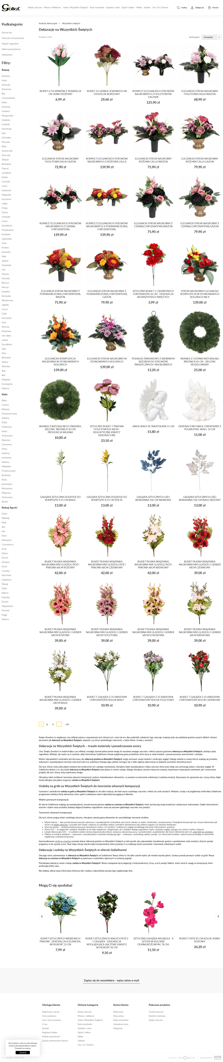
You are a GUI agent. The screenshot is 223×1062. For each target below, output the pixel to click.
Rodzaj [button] (5, 69)
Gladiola (6, 120)
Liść (4, 269)
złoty (4, 448)
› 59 (67, 724)
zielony (5, 462)
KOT (3, 531)
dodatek (6, 234)
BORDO (5, 501)
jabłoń (5, 260)
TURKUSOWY (7, 497)
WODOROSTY (7, 300)
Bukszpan (6, 164)
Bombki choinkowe (157, 1016)
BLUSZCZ (5, 282)
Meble (139, 7)
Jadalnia (146, 7)
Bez (3, 93)
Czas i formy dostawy (51, 1020)
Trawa (5, 212)
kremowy (6, 457)
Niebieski (6, 466)
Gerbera (6, 111)
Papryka (6, 597)
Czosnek (6, 181)
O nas (44, 1024)
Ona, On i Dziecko (160, 7)
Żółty (4, 422)
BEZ (3, 375)
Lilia (4, 133)
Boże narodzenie (97, 7)
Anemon (6, 76)
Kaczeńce (6, 199)
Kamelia (6, 291)
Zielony (5, 418)
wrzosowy (7, 488)
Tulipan (5, 159)
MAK (4, 256)
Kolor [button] (5, 394)
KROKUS (5, 247)
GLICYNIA (6, 278)
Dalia (4, 102)
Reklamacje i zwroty (50, 1012)
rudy (4, 479)
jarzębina (6, 172)
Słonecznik (7, 150)
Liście (4, 185)
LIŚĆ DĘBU (6, 335)
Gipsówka (7, 238)
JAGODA (5, 304)
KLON (4, 353)
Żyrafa (5, 601)
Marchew (6, 575)
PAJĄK (4, 614)
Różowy (6, 409)
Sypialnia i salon (113, 7)
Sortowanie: (194, 37)
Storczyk (6, 155)
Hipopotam (7, 606)
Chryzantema (8, 98)
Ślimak (5, 584)
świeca (5, 619)
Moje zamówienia (120, 1020)
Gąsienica (6, 579)
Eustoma (6, 106)
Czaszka (6, 570)
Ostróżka (6, 137)
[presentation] (42, 916)
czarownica (8, 544)
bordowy (6, 475)
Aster (4, 80)
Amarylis (6, 84)
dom (4, 535)
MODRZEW (6, 331)
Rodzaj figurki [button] (9, 507)
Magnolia (6, 194)
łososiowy (7, 484)
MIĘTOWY (6, 492)
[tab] (18, 69)
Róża (4, 146)
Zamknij (22, 1052)
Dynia (5, 553)
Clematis (6, 216)
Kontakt (45, 1028)
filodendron (8, 229)
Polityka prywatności (51, 1036)
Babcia (5, 592)
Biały (4, 400)
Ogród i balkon (128, 7)
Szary (4, 431)
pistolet (5, 610)
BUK (4, 370)
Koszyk (213, 7)
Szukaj (182, 7)
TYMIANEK (6, 265)
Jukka (4, 203)
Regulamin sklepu (49, 1032)
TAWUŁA (5, 273)
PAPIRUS (5, 388)
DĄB (4, 348)
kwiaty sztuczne (61, 824)
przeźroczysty (9, 470)
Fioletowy (7, 426)
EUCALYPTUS (7, 383)
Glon (4, 243)
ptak (4, 522)
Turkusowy (7, 435)
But (3, 526)
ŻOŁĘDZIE (6, 379)
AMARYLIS (6, 251)
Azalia (5, 177)
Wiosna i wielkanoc (86, 1016)
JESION (5, 339)
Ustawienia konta (120, 1024)
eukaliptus (7, 225)
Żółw (4, 588)
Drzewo (6, 562)
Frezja (5, 207)
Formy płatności (49, 1016)
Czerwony (7, 444)
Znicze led (7, 32)
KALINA (5, 361)
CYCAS (5, 309)
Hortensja (7, 128)
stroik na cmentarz (63, 841)
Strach (5, 557)
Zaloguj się (117, 1028)
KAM (4, 322)
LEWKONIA (6, 190)
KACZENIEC (7, 317)
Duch (4, 566)
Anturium (6, 89)
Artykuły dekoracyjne (48, 23)
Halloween (7, 54)
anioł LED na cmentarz (202, 832)
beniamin (6, 357)
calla (4, 313)
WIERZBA (6, 366)
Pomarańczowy (9, 413)
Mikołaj (5, 518)
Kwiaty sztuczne (35, 7)
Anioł (4, 513)
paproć (5, 168)
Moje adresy (118, 1016)
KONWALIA (6, 295)
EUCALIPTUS (7, 344)
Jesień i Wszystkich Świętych (75, 7)
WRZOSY (5, 326)
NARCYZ (5, 287)
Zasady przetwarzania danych (55, 1040)
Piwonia (6, 142)
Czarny (5, 404)
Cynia (4, 221)
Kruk (4, 548)
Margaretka (7, 115)
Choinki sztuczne (156, 1012)
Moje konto (118, 1012)
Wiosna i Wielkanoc (52, 7)
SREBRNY (6, 453)
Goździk (6, 124)
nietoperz (7, 540)
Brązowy (6, 440)
